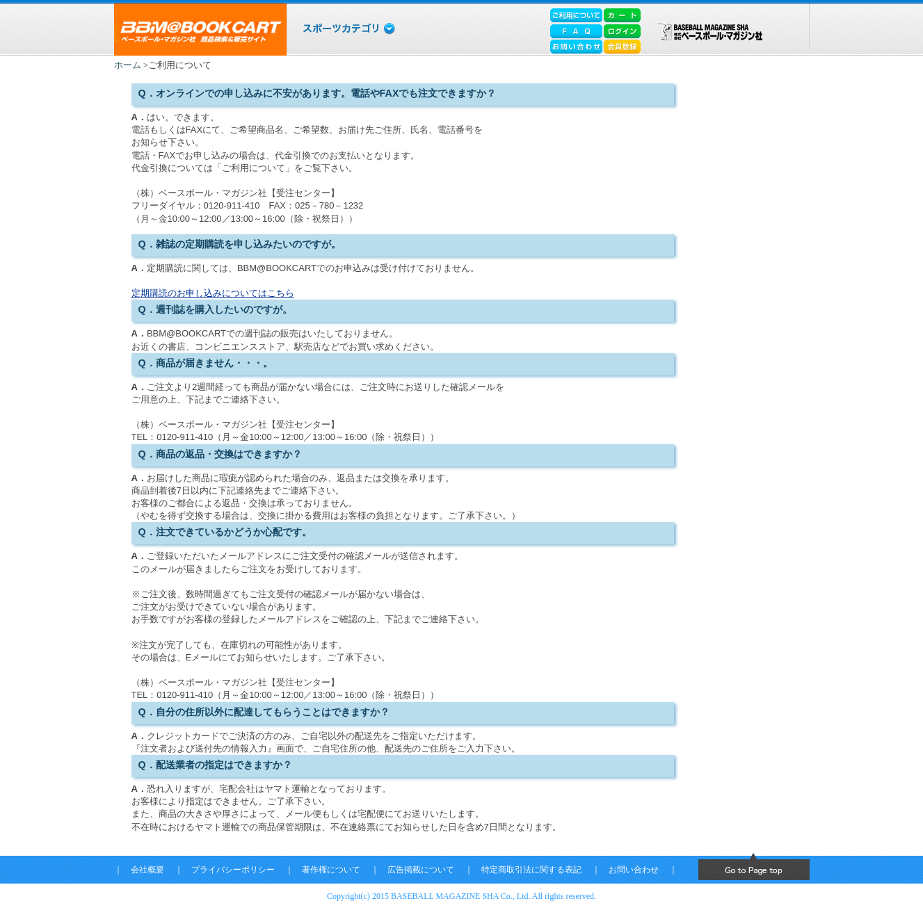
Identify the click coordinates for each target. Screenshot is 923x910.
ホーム (127, 65)
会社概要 (147, 870)
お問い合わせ (634, 870)
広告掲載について (420, 870)
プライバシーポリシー (233, 870)
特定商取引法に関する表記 (531, 870)
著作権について (331, 870)
